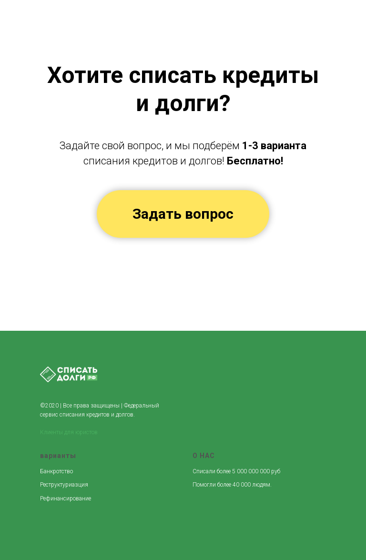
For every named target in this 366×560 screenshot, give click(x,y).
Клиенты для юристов (69, 432)
